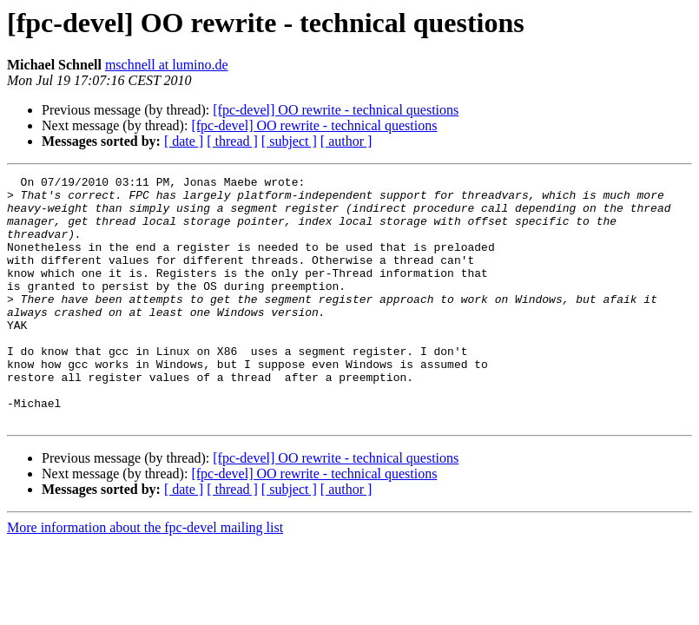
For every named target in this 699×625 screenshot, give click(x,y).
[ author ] (346, 141)
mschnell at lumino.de (166, 64)
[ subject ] (289, 141)
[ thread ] (232, 141)
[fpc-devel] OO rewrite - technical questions (335, 109)
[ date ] (183, 141)
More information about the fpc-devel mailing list (145, 576)
